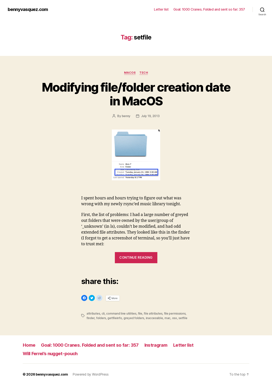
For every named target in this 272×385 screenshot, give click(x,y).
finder (90, 318)
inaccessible (154, 318)
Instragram (155, 345)
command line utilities (121, 313)
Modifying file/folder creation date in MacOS (136, 94)
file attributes (153, 313)
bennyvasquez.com (28, 9)
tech (143, 72)
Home (29, 345)
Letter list (161, 9)
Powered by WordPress (91, 374)
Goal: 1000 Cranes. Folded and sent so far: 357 (209, 9)
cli (103, 313)
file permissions (175, 313)
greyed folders (134, 318)
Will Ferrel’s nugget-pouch (50, 353)
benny (126, 116)
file (140, 313)
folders (101, 318)
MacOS (130, 72)
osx (174, 318)
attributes (93, 313)
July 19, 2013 (150, 116)
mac (167, 318)
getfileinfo (114, 318)
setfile (182, 318)
